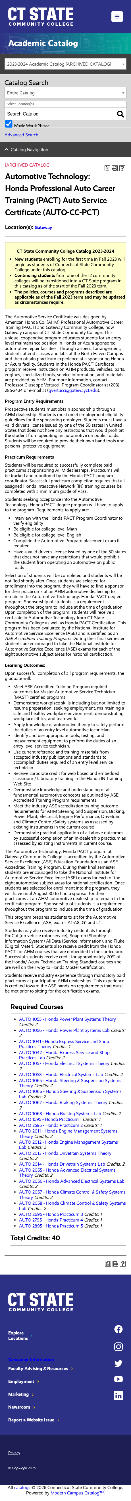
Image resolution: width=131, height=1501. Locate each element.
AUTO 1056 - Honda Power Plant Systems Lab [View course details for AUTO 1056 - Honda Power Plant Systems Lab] (64, 1030)
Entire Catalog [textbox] (21, 93)
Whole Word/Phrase (31, 125)
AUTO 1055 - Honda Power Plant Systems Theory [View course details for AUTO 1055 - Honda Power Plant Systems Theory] (67, 1019)
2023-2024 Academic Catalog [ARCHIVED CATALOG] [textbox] (59, 64)
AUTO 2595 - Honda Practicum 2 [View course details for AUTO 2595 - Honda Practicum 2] (51, 1125)
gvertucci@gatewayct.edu (73, 390)
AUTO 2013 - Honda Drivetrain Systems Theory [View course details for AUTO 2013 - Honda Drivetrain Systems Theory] (65, 1153)
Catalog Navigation (29, 149)
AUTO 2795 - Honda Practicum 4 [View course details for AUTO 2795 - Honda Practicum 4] (51, 1220)
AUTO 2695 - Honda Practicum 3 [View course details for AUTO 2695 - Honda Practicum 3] (51, 1214)
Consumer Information (31, 1359)
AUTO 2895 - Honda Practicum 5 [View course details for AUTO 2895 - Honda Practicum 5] (51, 1226)
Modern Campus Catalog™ (77, 1493)
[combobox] (65, 64)
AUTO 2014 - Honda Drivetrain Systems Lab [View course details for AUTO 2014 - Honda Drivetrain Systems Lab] (62, 1164)
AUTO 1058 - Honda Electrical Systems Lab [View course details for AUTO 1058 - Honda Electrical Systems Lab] (61, 1074)
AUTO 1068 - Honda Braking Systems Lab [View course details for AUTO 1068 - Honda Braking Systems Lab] (60, 1113)
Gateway (43, 227)
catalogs (22, 1487)
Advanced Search (21, 134)
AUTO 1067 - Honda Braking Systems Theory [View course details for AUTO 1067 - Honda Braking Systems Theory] (63, 1102)
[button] (117, 16)
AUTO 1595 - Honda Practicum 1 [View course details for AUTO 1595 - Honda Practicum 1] (50, 1119)
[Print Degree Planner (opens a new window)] (107, 168)
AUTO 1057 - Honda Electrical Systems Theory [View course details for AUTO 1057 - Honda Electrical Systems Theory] (64, 1063)
